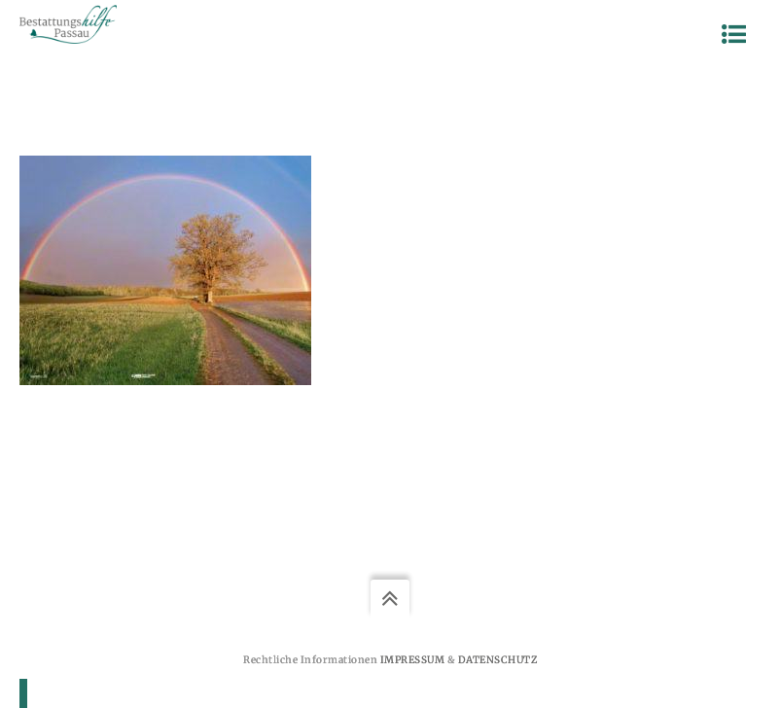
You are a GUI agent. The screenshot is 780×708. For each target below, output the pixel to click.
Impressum (412, 660)
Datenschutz (498, 660)
